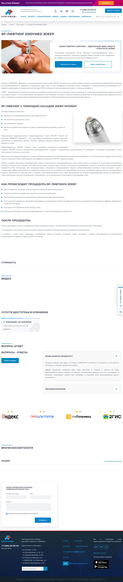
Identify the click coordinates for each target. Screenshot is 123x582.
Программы (74, 17)
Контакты (86, 17)
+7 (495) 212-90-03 (88, 10)
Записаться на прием (68, 64)
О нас (23, 17)
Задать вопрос (10, 360)
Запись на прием (113, 10)
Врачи (55, 17)
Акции (63, 17)
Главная (4, 25)
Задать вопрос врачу (98, 64)
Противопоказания (55, 389)
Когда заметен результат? (59, 356)
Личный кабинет (90, 12)
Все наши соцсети (100, 553)
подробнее (6, 329)
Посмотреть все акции (113, 461)
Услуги (31, 17)
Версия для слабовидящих (75, 563)
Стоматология (44, 17)
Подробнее (106, 3)
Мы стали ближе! (10, 3)
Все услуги (20, 25)
